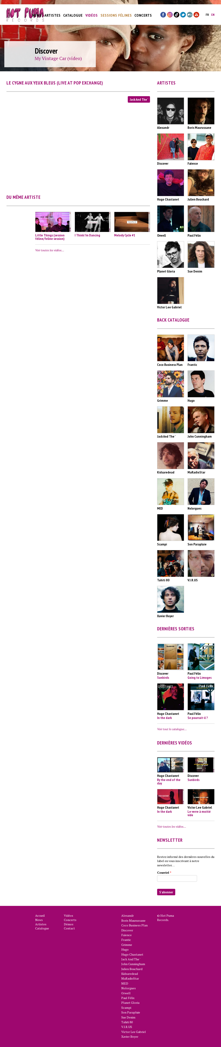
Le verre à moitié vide (199, 813)
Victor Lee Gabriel (133, 1032)
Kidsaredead (129, 974)
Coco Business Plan (134, 925)
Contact (69, 928)
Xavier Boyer (129, 1036)
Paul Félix (127, 998)
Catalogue (73, 13)
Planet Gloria (130, 1003)
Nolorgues (128, 988)
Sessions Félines (116, 13)
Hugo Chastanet (132, 954)
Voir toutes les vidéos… (49, 250)
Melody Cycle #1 (124, 235)
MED (124, 983)
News (37, 13)
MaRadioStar (130, 978)
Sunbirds (163, 677)
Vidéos (91, 13)
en (213, 13)
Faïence (126, 935)
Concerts (143, 13)
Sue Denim (128, 1017)
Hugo (125, 949)
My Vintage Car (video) (58, 58)
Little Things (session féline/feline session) (50, 237)
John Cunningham (133, 964)
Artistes (52, 13)
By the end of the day (168, 781)
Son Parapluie (130, 1012)
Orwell (126, 993)
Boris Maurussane (133, 920)
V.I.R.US (126, 1027)
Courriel (164, 872)
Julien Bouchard (131, 969)
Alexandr (127, 915)
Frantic (126, 940)
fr (207, 13)
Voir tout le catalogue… (172, 729)
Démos (68, 924)
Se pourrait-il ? (198, 718)
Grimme (126, 945)
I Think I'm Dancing (87, 235)
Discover (127, 930)
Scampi (126, 1008)
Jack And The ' (139, 99)
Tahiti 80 (127, 1022)
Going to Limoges (200, 677)
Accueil (40, 915)
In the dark (164, 718)
